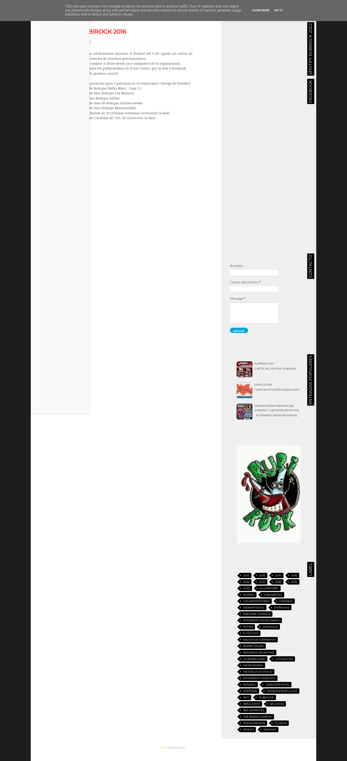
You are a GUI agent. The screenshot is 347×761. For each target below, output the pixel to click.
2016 (246, 581)
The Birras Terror (257, 716)
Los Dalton (284, 658)
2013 (262, 575)
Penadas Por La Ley (282, 691)
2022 (246, 588)
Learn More (261, 10)
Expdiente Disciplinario (261, 620)
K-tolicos (250, 633)
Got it (278, 10)
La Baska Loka (254, 658)
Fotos (248, 626)
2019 (294, 581)
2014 (278, 575)
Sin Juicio (277, 703)
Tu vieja (281, 723)
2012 (246, 575)
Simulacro (251, 703)
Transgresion (254, 723)
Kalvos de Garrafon (259, 639)
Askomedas (273, 594)
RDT (246, 697)
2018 (278, 581)
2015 (294, 575)
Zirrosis (270, 729)
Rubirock (266, 697)
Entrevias (281, 607)
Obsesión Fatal (277, 684)
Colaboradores (256, 601)
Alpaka (248, 594)
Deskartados (253, 607)
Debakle (286, 601)
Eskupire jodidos (256, 614)
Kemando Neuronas (258, 652)
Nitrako (249, 684)
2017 (262, 581)
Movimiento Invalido (259, 678)
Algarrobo (269, 588)
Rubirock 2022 (264, 363)
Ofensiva (250, 691)
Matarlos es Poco (257, 671)
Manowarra (253, 665)
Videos (248, 729)
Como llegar (263, 384)
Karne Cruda (253, 646)
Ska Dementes (253, 710)
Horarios (270, 626)
